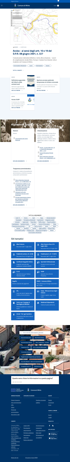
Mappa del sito (14, 458)
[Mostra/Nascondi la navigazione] (2, 5)
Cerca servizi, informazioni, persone (33, 333)
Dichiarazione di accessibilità (40, 436)
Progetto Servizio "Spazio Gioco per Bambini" (31, 357)
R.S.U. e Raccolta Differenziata (39, 347)
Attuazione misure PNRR (31, 458)
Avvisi (49, 405)
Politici (12, 407)
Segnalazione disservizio (27, 436)
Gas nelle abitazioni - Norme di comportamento (31, 361)
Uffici (12, 405)
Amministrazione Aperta (26, 342)
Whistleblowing (37, 366)
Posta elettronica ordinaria (15, 446)
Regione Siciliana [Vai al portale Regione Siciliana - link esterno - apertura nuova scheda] (14, 1)
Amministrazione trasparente (40, 427)
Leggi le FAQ (27, 426)
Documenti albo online (26, 337)
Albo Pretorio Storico (39, 337)
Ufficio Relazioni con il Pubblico (16, 439)
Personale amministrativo (15, 411)
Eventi (50, 415)
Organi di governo (15, 400)
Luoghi (50, 417)
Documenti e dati (15, 414)
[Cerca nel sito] (58, 6)
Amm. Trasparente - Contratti (42, 342)
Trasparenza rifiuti (25, 347)
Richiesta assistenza (29, 433)
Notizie (50, 400)
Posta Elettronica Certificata (15, 442)
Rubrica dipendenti (28, 440)
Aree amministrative (16, 402)
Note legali (38, 433)
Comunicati (51, 402)
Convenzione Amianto (26, 352)
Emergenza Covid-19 (25, 366)
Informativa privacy (40, 430)
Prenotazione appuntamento (27, 429)
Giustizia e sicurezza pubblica (41, 401)
